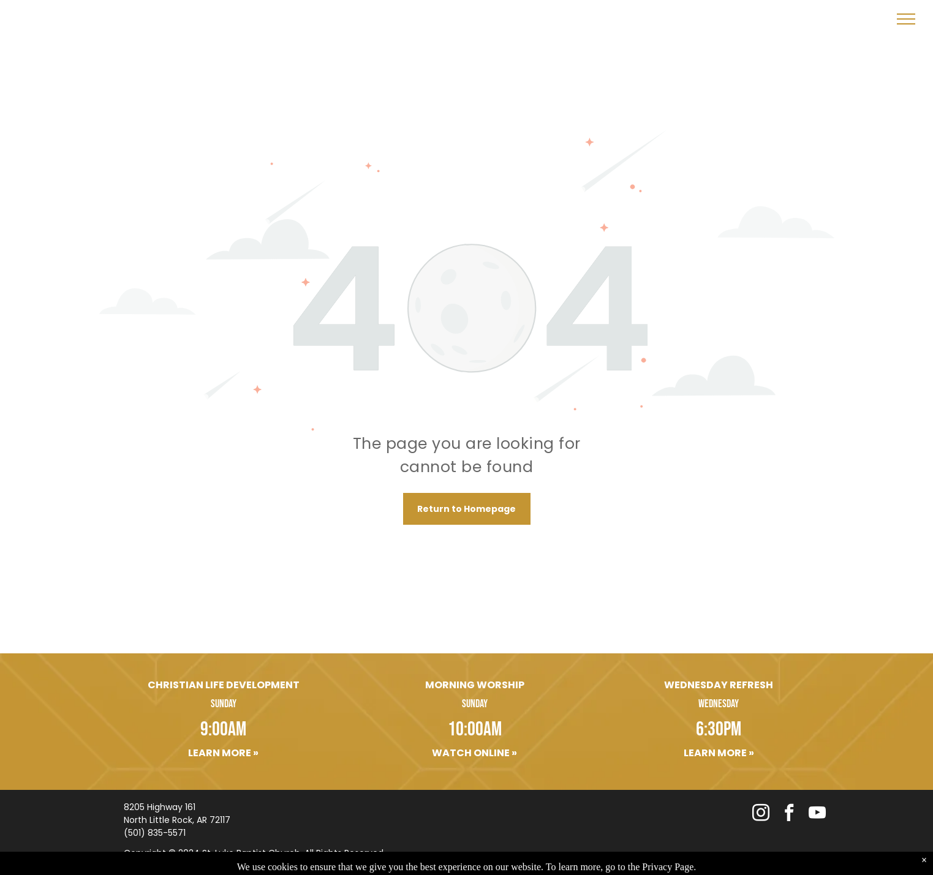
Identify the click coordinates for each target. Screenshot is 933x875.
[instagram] (761, 814)
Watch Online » (474, 753)
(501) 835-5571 (155, 833)
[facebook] (789, 814)
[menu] (906, 19)
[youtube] (817, 814)
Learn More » (223, 753)
